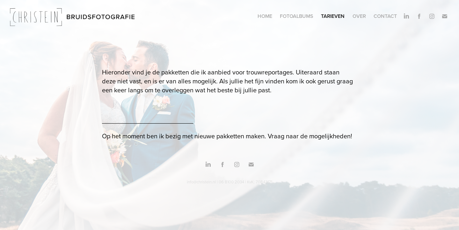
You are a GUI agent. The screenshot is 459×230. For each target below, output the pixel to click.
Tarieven (333, 16)
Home (265, 16)
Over (359, 16)
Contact (385, 16)
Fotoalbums (296, 16)
